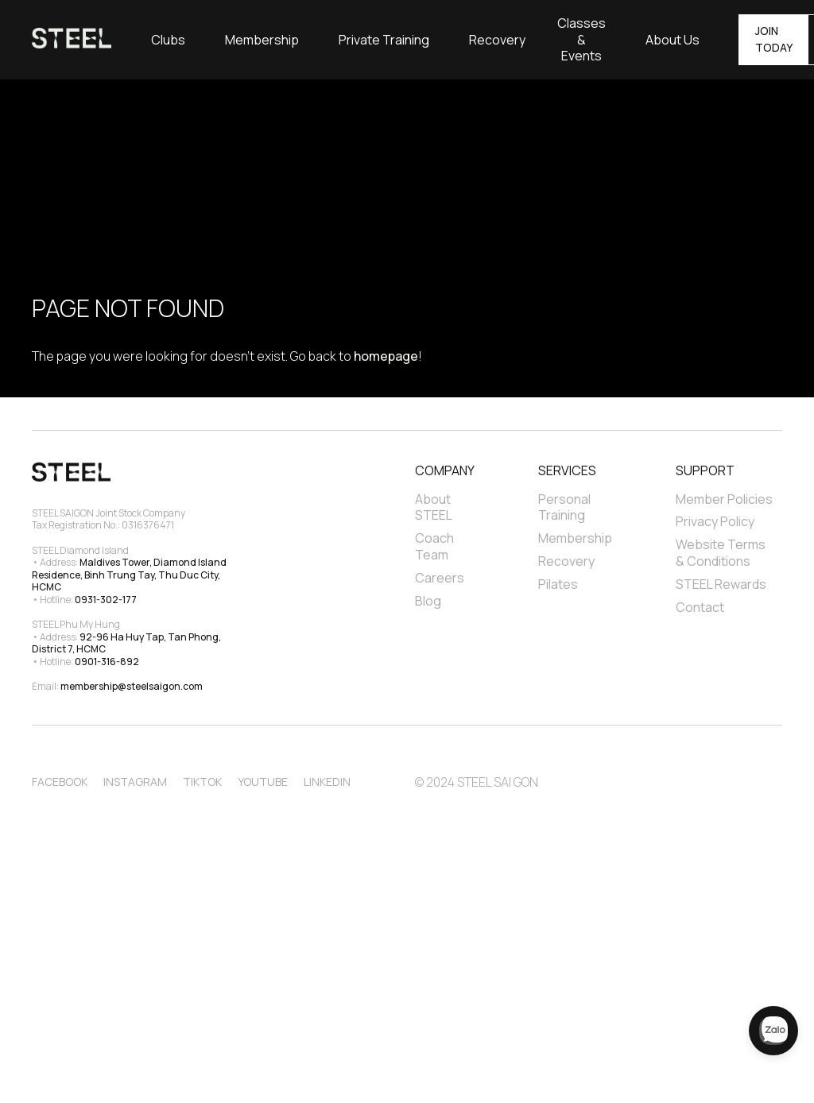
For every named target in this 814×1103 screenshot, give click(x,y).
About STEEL (434, 507)
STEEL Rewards (721, 584)
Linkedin (327, 781)
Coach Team (435, 546)
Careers (439, 578)
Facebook (59, 781)
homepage (386, 356)
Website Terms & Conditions (722, 553)
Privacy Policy (715, 521)
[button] (168, 39)
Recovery (497, 40)
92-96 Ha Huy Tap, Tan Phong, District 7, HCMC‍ (127, 643)
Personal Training (565, 507)
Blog (428, 601)
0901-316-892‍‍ (107, 661)
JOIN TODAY (774, 39)
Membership (262, 40)
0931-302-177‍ (106, 599)
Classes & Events (581, 39)
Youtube (263, 781)
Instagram (135, 781)
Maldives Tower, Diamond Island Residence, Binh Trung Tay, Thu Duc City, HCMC (130, 574)
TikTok (202, 781)
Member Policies (724, 499)
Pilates (558, 584)
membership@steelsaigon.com (131, 686)
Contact (700, 607)
